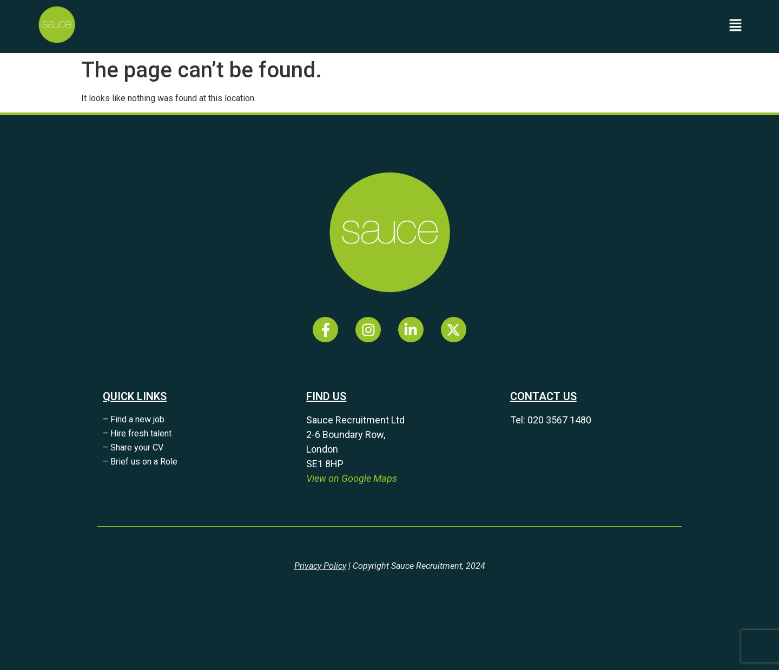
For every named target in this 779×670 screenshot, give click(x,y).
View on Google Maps (351, 478)
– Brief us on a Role (140, 461)
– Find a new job (133, 419)
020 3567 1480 (559, 420)
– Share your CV (133, 447)
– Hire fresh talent (137, 433)
